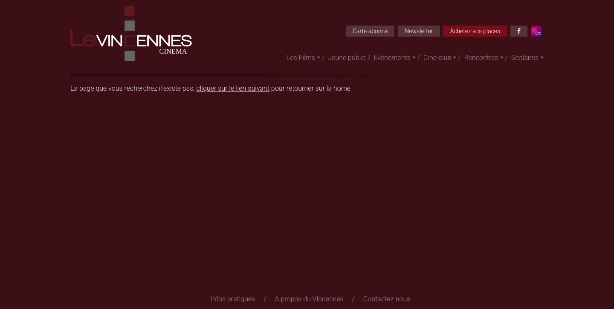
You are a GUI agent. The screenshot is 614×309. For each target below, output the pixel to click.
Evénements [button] (392, 58)
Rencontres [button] (481, 58)
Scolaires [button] (525, 58)
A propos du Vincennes (309, 299)
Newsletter (419, 31)
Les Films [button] (301, 58)
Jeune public (347, 58)
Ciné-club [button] (437, 58)
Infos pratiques (233, 299)
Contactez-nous (387, 299)
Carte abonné (370, 31)
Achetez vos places (475, 31)
